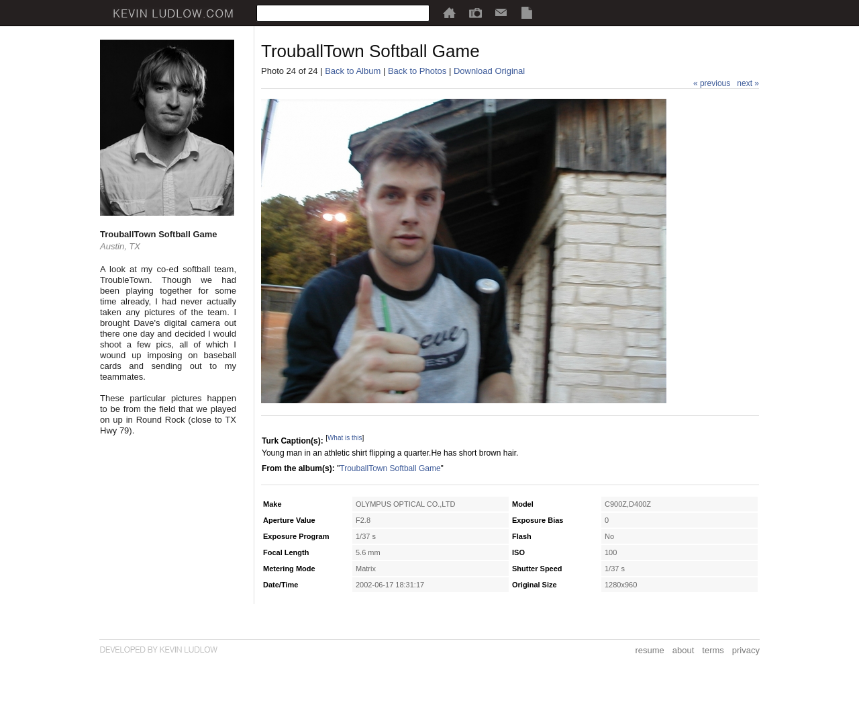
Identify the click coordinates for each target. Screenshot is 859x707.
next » (748, 83)
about (683, 650)
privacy (746, 650)
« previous (711, 83)
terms (713, 650)
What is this (344, 438)
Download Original (489, 71)
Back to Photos (417, 71)
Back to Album (353, 71)
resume (649, 650)
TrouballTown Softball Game (390, 468)
